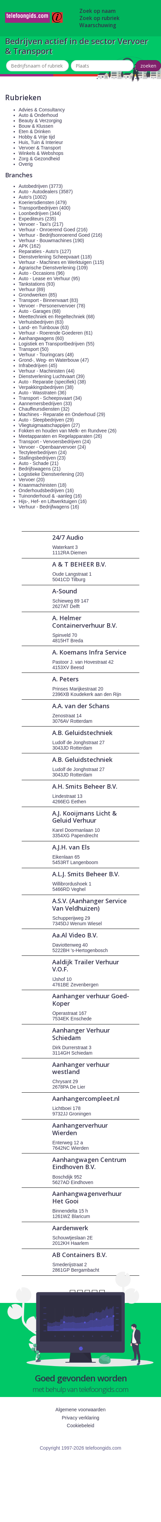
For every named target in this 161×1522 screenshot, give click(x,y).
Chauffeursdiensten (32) (44, 409)
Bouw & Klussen (36, 126)
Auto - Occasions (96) (41, 273)
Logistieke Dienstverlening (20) (51, 474)
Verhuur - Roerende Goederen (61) (56, 333)
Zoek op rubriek (99, 18)
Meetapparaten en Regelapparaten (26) (60, 436)
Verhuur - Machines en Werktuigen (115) (61, 262)
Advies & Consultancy (42, 109)
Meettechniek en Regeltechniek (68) (57, 316)
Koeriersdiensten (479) (43, 202)
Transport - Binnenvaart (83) (48, 300)
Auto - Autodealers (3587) (46, 191)
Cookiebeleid (80, 1425)
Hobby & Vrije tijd (37, 137)
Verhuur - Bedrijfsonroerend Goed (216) (60, 235)
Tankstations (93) (37, 284)
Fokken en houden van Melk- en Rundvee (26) (68, 430)
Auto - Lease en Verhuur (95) (49, 278)
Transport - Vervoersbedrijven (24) (55, 441)
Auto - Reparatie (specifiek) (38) (52, 381)
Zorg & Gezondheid (39, 158)
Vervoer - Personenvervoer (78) (52, 305)
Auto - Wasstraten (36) (42, 392)
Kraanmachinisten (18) (42, 485)
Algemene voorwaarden (81, 1409)
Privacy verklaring (80, 1417)
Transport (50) (33, 349)
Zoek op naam (97, 11)
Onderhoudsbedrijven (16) (46, 490)
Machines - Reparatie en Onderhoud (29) (62, 414)
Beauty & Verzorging (40, 120)
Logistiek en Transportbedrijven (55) (56, 343)
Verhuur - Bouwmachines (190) (51, 240)
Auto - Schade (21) (39, 463)
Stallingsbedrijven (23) (42, 458)
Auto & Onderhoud (38, 115)
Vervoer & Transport (40, 147)
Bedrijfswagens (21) (40, 468)
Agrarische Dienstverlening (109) (53, 267)
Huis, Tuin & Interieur (41, 142)
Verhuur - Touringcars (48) (46, 354)
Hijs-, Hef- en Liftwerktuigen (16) (53, 501)
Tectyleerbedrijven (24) (43, 452)
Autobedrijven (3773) (41, 186)
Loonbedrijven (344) (40, 213)
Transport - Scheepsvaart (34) (50, 398)
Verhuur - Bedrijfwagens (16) (49, 506)
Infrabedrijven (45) (38, 365)
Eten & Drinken (35, 131)
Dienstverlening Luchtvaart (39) (52, 376)
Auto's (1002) (33, 197)
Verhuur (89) (32, 289)
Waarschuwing (97, 25)
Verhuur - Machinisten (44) (47, 371)
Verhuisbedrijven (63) (41, 322)
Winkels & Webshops (41, 153)
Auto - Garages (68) (40, 311)
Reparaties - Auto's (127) (45, 251)
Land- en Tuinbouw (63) (44, 327)
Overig (26, 164)
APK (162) (30, 246)
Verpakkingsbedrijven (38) (46, 387)
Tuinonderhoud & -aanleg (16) (50, 496)
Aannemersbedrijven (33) (45, 403)
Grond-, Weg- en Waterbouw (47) (54, 360)
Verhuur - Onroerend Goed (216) (53, 229)
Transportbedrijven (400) (45, 208)
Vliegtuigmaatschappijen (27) (49, 425)
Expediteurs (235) (37, 218)
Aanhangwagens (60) (41, 338)
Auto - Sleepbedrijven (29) (46, 420)
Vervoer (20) (32, 479)
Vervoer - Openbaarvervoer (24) (52, 447)
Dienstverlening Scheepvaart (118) (55, 256)
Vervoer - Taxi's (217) (41, 224)
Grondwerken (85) (38, 295)
